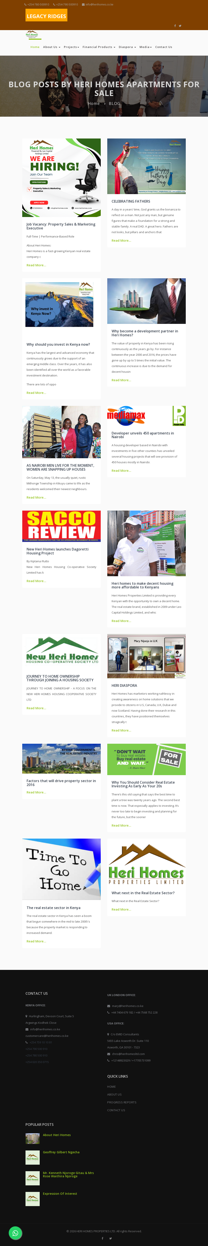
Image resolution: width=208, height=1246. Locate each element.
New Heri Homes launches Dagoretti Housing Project (58, 551)
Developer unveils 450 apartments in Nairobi (143, 435)
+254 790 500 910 (36, 1049)
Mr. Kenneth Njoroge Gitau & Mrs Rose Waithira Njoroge (68, 1174)
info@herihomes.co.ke (97, 4)
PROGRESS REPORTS (121, 1102)
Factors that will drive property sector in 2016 (61, 782)
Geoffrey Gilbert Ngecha (61, 1152)
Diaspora (127, 47)
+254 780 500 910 (36, 1055)
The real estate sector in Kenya (53, 907)
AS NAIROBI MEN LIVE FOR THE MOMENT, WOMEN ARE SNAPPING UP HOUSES (60, 467)
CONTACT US (116, 1110)
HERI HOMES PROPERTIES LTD (96, 1231)
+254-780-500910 (36, 4)
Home (35, 47)
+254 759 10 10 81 (41, 1042)
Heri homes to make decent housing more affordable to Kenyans (142, 585)
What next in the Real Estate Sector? (143, 892)
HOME (111, 1087)
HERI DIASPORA (124, 685)
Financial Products (99, 47)
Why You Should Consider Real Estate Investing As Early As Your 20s (143, 784)
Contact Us (163, 47)
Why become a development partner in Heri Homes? (145, 333)
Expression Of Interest (60, 1193)
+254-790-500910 (65, 4)
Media (146, 47)
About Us (51, 47)
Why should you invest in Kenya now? (58, 344)
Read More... (36, 265)
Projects (71, 47)
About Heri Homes (57, 1135)
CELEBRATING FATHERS (131, 201)
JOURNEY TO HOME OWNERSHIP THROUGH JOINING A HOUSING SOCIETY (60, 678)
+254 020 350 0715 (37, 1062)
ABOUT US (114, 1094)
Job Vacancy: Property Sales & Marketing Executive (61, 226)
